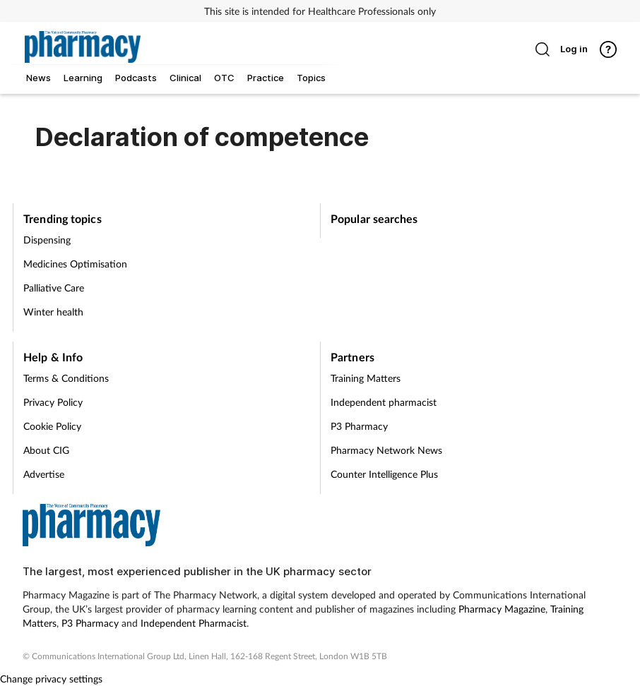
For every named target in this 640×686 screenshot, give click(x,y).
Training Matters (366, 378)
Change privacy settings (51, 679)
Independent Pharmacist (194, 623)
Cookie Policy (52, 426)
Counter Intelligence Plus (384, 474)
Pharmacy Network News (386, 450)
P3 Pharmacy (359, 426)
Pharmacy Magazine (501, 609)
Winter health (53, 312)
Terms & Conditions (66, 378)
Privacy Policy (53, 402)
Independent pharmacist (384, 402)
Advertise (43, 474)
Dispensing (47, 240)
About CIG (46, 450)
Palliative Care (53, 288)
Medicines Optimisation (75, 264)
